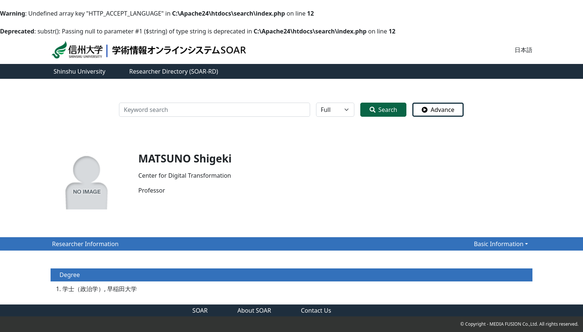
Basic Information (499, 244)
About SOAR (254, 310)
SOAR (199, 310)
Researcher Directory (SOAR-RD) (173, 71)
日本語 (523, 50)
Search (383, 110)
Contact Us (316, 310)
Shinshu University (80, 71)
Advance (438, 110)
